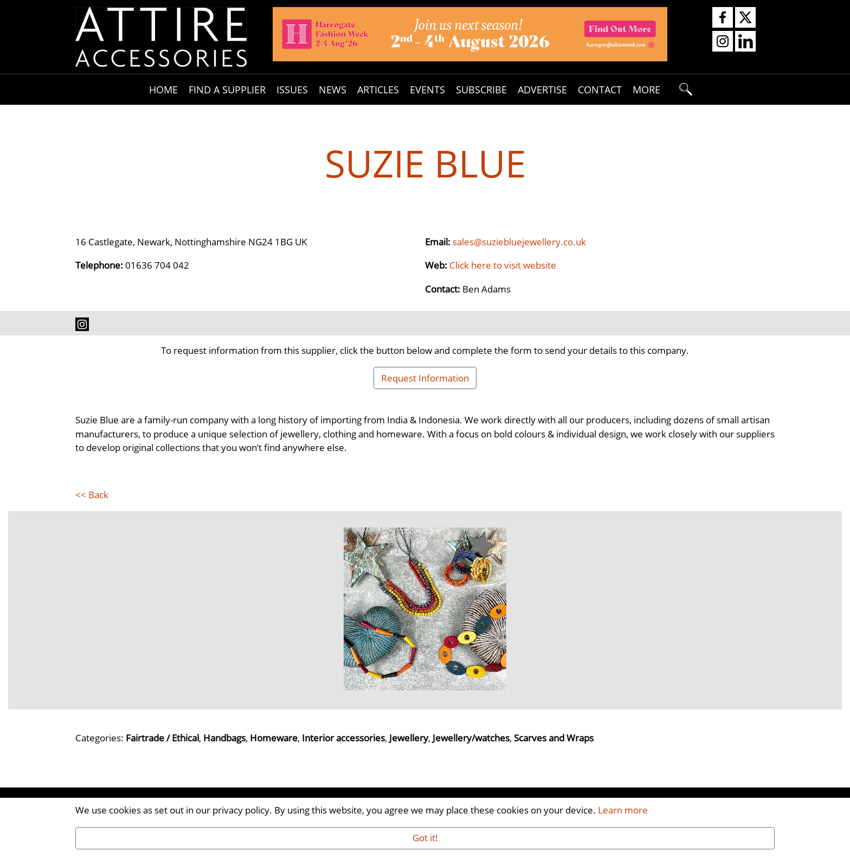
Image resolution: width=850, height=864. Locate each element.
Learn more (623, 809)
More (646, 89)
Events (427, 89)
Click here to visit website (502, 264)
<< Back (91, 494)
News (332, 89)
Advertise (542, 89)
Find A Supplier (227, 89)
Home (163, 89)
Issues (292, 89)
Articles (378, 89)
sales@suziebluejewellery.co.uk (519, 241)
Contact (600, 89)
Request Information (425, 377)
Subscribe (481, 89)
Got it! (425, 837)
